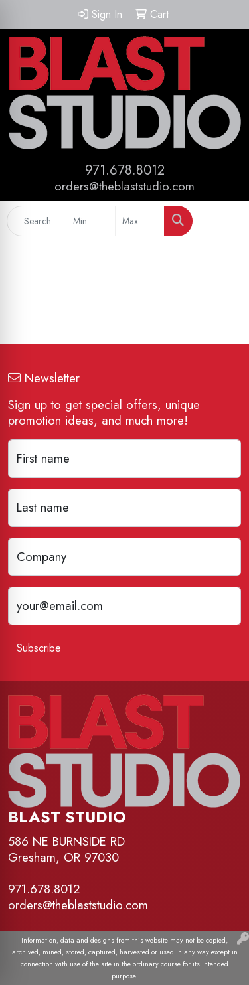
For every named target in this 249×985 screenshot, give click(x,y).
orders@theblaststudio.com (124, 186)
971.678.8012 (125, 170)
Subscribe (39, 648)
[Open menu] (222, 221)
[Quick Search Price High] (140, 221)
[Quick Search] (36, 221)
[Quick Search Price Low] (91, 221)
